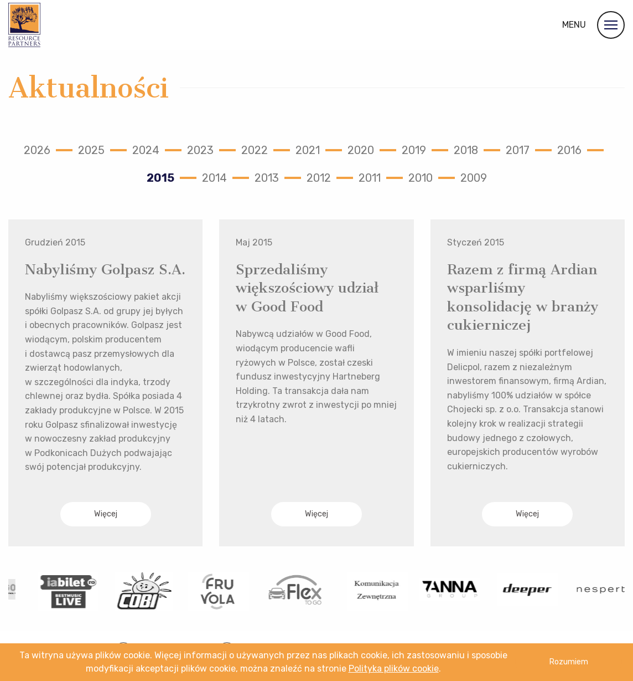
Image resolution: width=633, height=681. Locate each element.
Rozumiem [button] (568, 662)
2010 (420, 178)
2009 (473, 178)
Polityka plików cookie (394, 668)
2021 (307, 150)
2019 (414, 150)
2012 (319, 178)
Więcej (105, 514)
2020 (360, 150)
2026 (37, 150)
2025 (91, 150)
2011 (370, 178)
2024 (145, 150)
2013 (267, 178)
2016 (569, 150)
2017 (518, 150)
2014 (214, 178)
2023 (200, 150)
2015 (160, 178)
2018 (466, 150)
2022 (254, 150)
